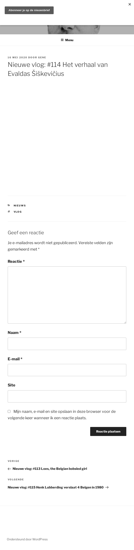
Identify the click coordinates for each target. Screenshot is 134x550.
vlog (18, 211)
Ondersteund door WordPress (27, 539)
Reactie (16, 261)
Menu (67, 40)
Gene (42, 57)
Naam (14, 332)
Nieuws (20, 205)
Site (11, 385)
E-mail (15, 359)
